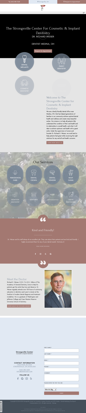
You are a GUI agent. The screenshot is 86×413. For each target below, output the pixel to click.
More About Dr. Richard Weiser (19, 310)
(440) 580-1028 (24, 370)
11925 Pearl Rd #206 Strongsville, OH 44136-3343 (24, 365)
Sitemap (54, 403)
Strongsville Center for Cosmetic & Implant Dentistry (36, 401)
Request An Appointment (43, 51)
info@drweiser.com (24, 372)
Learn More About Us (55, 142)
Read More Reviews (43, 242)
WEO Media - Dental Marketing (61, 401)
